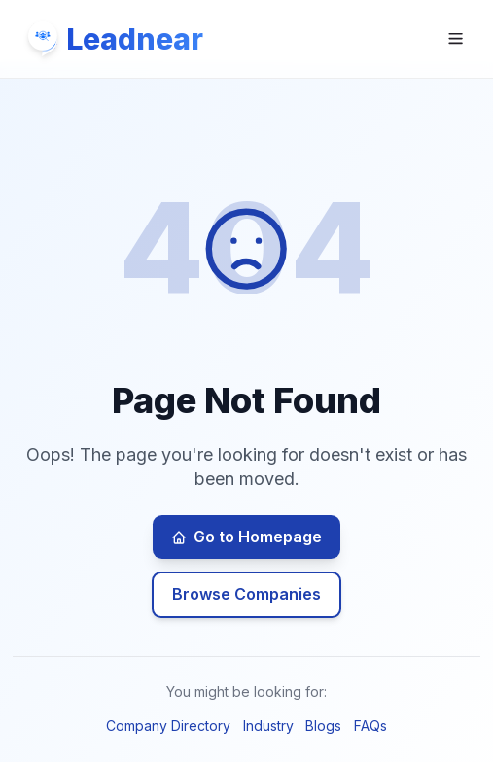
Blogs (323, 725)
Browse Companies (246, 594)
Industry (268, 725)
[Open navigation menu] (455, 38)
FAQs (370, 725)
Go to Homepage (246, 536)
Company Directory (168, 725)
